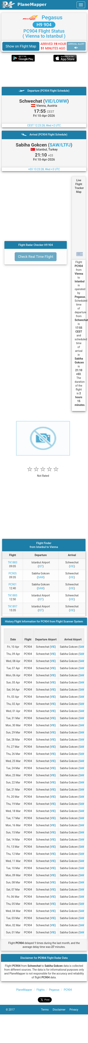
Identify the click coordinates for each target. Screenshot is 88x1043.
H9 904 (44, 24)
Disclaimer (61, 1009)
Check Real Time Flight (35, 257)
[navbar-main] (81, 5)
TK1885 (12, 595)
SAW (41, 577)
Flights (40, 989)
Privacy (75, 1009)
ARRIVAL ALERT (76, 46)
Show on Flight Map (21, 46)
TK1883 (12, 562)
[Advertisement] (38, 74)
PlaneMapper (24, 989)
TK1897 (12, 606)
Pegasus (52, 17)
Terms (47, 1009)
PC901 (12, 584)
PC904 (68, 989)
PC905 (12, 573)
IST (40, 566)
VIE (72, 566)
